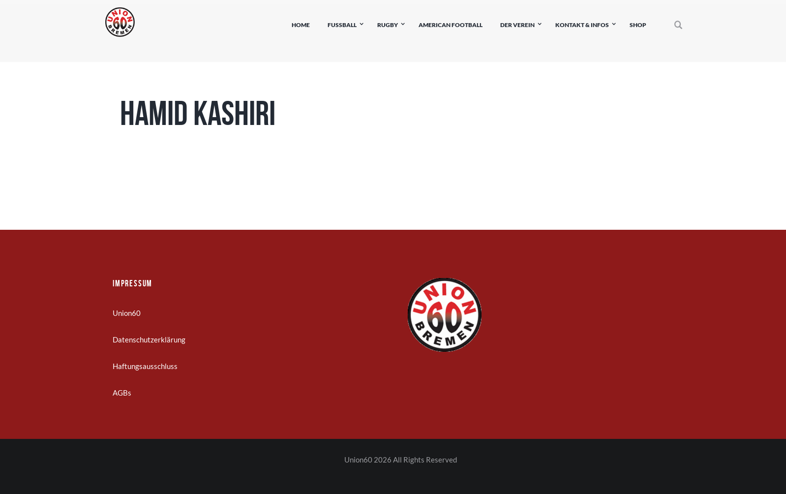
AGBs (122, 392)
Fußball (342, 25)
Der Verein (517, 25)
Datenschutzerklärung (149, 339)
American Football (451, 25)
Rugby (387, 25)
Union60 (127, 313)
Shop (638, 25)
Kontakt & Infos (582, 25)
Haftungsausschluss (145, 366)
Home (301, 25)
